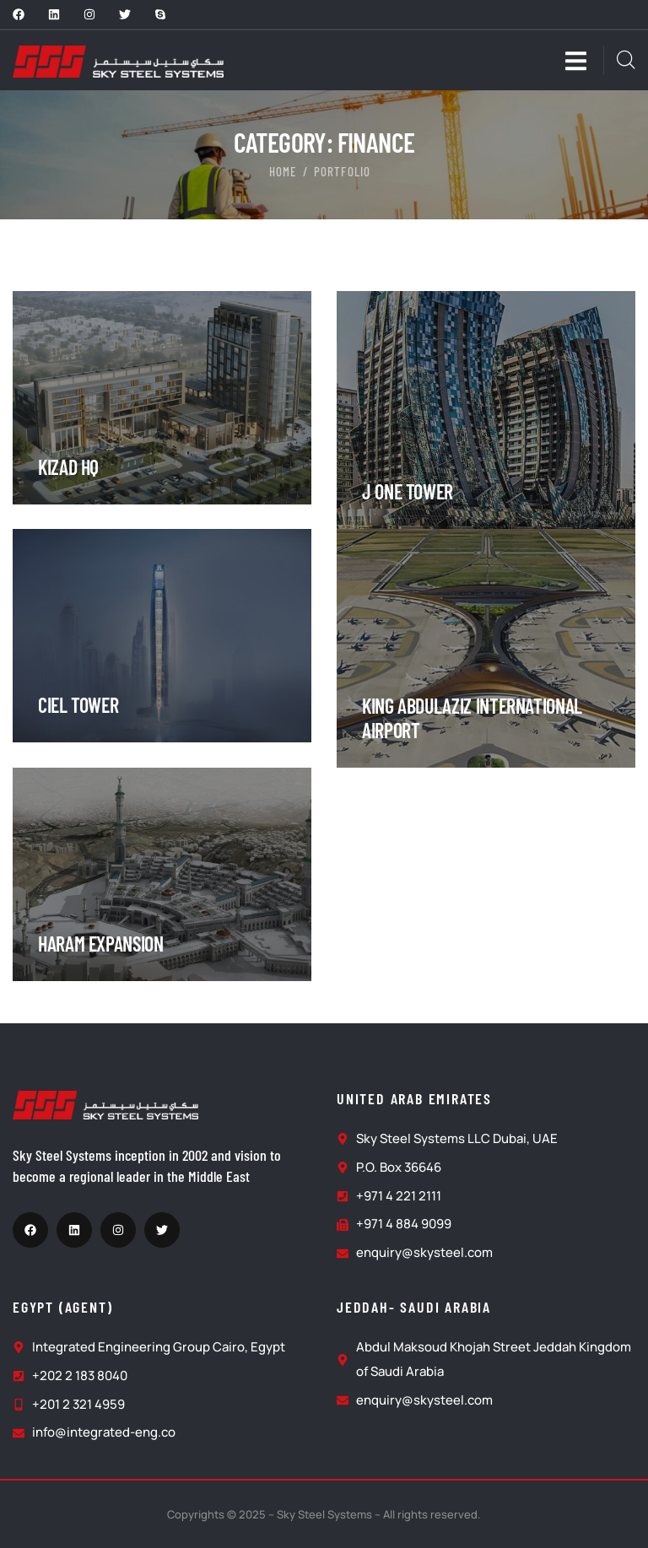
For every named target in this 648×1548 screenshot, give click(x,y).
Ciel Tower (78, 705)
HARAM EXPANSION (101, 943)
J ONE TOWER (407, 491)
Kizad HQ (68, 467)
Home (283, 171)
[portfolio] (162, 303)
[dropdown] (584, 60)
